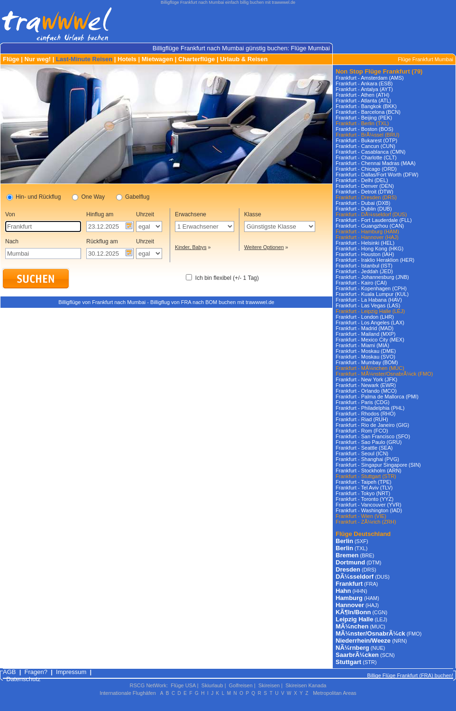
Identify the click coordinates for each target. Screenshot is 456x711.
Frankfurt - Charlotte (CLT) (366, 157)
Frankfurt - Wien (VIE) (361, 516)
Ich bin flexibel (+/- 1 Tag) (227, 278)
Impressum (71, 671)
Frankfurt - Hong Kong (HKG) (369, 248)
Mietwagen (157, 59)
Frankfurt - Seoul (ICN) (362, 453)
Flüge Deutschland (363, 533)
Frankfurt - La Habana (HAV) (369, 300)
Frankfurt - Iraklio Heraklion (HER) (375, 260)
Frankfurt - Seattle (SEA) (364, 448)
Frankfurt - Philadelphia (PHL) (370, 408)
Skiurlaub (212, 685)
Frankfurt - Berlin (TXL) (362, 123)
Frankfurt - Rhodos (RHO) (366, 413)
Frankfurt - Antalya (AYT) (364, 89)
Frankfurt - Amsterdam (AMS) (370, 78)
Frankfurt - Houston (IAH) (365, 254)
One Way (88, 197)
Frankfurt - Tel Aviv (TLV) (364, 487)
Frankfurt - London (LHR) (365, 317)
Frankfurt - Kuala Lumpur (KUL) (372, 294)
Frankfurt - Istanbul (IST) (364, 265)
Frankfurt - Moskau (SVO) (365, 357)
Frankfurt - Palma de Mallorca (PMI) (377, 396)
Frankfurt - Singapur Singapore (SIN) (378, 465)
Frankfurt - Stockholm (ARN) (368, 470)
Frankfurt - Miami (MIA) (362, 345)
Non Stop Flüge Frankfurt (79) (379, 71)
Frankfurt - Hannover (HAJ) (367, 237)
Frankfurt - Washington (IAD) (369, 510)
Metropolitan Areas (334, 693)
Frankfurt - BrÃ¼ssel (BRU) (367, 135)
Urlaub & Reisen (243, 59)
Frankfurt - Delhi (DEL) (362, 180)
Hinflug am (99, 214)
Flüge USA (183, 685)
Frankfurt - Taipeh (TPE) (364, 482)
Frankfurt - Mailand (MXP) (366, 334)
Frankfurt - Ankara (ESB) (364, 83)
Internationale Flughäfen (128, 693)
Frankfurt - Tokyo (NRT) (363, 493)
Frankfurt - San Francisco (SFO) (373, 436)
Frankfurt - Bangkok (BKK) (366, 106)
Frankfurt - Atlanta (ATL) (363, 100)
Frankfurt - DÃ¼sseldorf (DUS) (371, 214)
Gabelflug (132, 197)
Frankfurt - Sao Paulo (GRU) (368, 442)
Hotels (127, 59)
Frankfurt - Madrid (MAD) (364, 328)
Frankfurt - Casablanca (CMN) (370, 152)
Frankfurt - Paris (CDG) (363, 402)
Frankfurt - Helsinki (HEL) (365, 243)
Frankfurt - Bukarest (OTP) (366, 140)
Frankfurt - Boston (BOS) (364, 129)
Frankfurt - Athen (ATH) (363, 95)
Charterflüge (196, 59)
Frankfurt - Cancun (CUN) (365, 146)
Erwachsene (190, 214)
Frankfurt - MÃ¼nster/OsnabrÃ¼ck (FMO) (384, 374)
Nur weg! (38, 59)
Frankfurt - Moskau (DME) (366, 351)
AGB (9, 671)
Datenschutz (23, 679)
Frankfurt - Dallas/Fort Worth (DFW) (377, 174)
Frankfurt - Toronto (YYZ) (364, 499)
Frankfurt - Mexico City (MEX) (370, 339)
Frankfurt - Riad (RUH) (362, 419)
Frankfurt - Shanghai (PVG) (367, 459)
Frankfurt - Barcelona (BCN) (368, 112)
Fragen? (36, 671)
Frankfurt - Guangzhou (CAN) (370, 226)
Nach (11, 241)
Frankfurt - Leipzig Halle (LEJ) (370, 311)
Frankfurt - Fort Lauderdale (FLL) (374, 220)
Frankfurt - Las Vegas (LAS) (368, 305)
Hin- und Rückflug (34, 197)
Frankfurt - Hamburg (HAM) (367, 231)
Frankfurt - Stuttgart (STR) (366, 476)
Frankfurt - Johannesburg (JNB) (372, 277)
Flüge (11, 59)
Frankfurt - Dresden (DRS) (366, 197)
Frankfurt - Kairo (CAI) (361, 283)
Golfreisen (241, 685)
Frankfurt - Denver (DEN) (365, 186)
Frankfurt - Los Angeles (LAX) (370, 322)
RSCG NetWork (148, 685)
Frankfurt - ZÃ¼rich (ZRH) (366, 522)
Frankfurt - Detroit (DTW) (364, 191)
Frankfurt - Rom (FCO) (362, 431)
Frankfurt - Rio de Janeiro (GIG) (372, 425)
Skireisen (269, 685)
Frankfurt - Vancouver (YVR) (368, 505)
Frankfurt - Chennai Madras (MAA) (376, 163)
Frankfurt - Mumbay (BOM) (367, 362)
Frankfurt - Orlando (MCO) (366, 391)
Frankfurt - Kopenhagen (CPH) (371, 288)
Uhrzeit (145, 214)
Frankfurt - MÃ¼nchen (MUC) (370, 368)
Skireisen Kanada (305, 685)
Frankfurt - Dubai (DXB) (363, 203)
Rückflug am (102, 241)
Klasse (252, 214)
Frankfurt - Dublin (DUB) (364, 209)
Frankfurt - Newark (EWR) (366, 385)
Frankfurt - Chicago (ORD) (366, 169)
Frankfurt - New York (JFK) (366, 379)
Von (10, 214)
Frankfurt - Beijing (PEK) (364, 117)
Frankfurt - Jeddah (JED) (364, 271)
